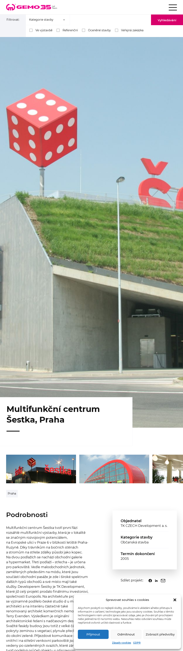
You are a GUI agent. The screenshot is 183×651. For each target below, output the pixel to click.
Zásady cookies (121, 642)
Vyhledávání (167, 20)
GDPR (137, 642)
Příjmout (93, 634)
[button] (175, 600)
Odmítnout (126, 634)
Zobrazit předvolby (160, 634)
